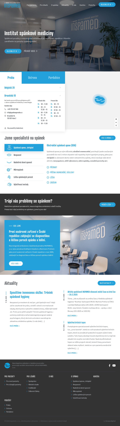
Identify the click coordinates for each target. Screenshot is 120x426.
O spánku (54, 5)
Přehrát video (31, 51)
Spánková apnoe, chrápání (20, 147)
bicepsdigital (111, 421)
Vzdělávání (32, 388)
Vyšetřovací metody (17, 184)
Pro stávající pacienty (13, 384)
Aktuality (65, 5)
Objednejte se (106, 4)
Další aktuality (106, 283)
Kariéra (82, 5)
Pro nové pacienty (12, 381)
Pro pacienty (31, 5)
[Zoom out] (116, 122)
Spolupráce (32, 381)
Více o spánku (107, 138)
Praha (11, 77)
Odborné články (33, 391)
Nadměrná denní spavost (19, 162)
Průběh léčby (107, 204)
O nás (74, 5)
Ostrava (32, 77)
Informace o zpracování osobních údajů (53, 421)
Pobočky (92, 5)
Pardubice (54, 77)
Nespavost (14, 155)
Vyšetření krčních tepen (77, 322)
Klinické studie (33, 384)
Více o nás (16, 263)
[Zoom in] (116, 119)
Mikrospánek (15, 169)
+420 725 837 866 (11, 109)
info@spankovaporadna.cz (13, 112)
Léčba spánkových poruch (20, 177)
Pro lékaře (44, 5)
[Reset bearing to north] (116, 125)
